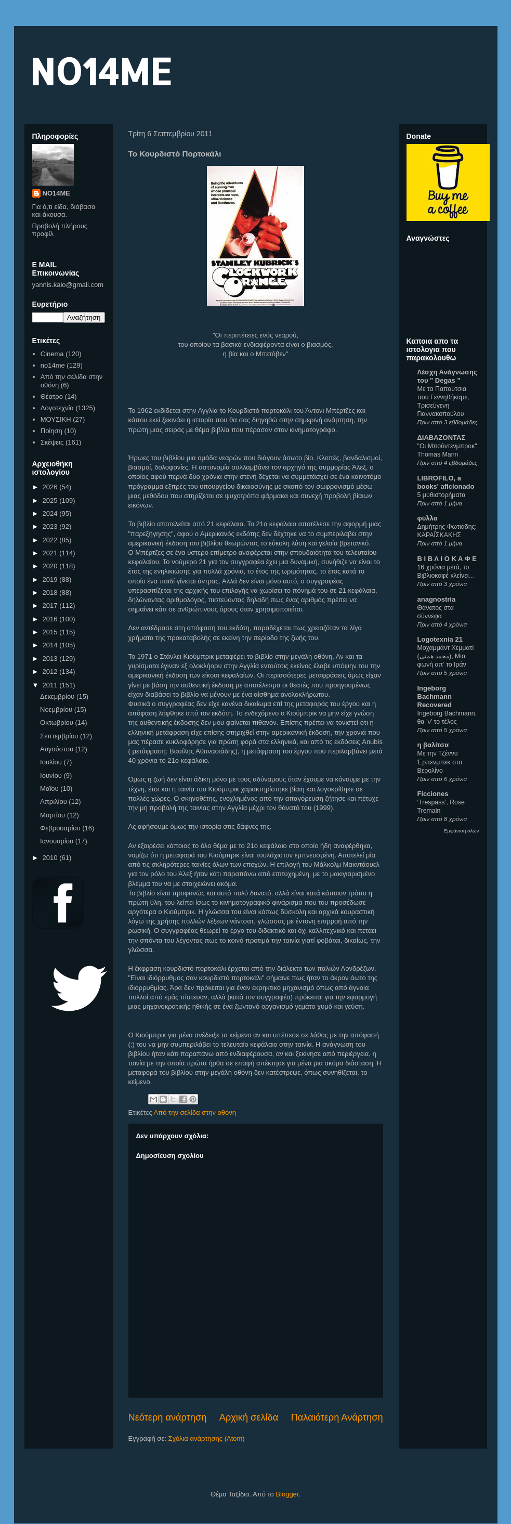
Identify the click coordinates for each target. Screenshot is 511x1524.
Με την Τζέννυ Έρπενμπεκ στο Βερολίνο (440, 762)
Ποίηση (51, 431)
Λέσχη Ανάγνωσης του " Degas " (447, 376)
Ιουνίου (51, 775)
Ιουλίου (51, 762)
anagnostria (436, 599)
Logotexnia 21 (440, 639)
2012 (51, 671)
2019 (51, 579)
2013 (51, 658)
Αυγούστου (57, 749)
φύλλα (427, 518)
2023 (51, 526)
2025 (51, 500)
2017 (51, 605)
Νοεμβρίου (57, 709)
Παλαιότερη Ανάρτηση (337, 1417)
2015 (51, 632)
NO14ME (101, 71)
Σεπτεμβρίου (60, 736)
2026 (51, 487)
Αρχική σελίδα (248, 1417)
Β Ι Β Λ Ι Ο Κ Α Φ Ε (447, 559)
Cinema (52, 354)
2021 (51, 553)
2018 (51, 592)
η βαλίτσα (433, 745)
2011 (51, 685)
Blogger (287, 1494)
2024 (51, 513)
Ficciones (433, 794)
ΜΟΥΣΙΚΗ (56, 419)
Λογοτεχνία (57, 408)
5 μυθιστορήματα (441, 495)
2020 (51, 566)
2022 (51, 540)
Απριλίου (54, 801)
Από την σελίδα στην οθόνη (195, 1112)
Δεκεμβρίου (58, 696)
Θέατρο (52, 396)
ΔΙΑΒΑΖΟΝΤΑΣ (441, 437)
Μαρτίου (53, 815)
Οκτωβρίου (57, 722)
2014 (51, 645)
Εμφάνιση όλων (461, 830)
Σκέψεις (52, 442)
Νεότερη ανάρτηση (167, 1417)
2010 (51, 858)
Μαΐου (50, 788)
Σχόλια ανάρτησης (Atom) (206, 1438)
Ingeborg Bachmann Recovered (434, 696)
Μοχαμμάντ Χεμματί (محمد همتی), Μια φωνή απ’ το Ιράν (445, 656)
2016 (51, 619)
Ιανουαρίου (57, 841)
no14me (53, 365)
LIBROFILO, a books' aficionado (446, 482)
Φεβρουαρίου (61, 828)
